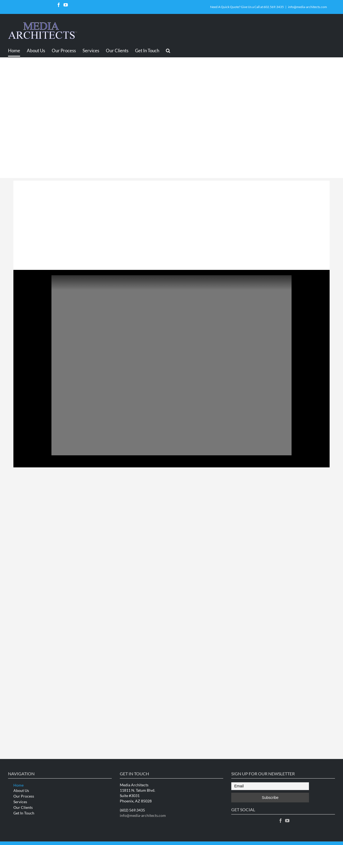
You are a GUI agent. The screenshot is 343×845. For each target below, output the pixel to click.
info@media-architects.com (307, 7)
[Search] (168, 50)
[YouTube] (287, 820)
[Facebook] (280, 820)
